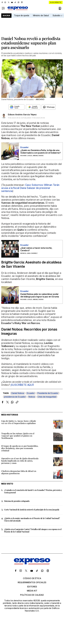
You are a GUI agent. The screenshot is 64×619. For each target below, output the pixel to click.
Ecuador (31, 393)
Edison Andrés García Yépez (22, 114)
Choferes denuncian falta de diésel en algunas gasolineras (18, 472)
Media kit (32, 591)
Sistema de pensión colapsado (16, 501)
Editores (32, 586)
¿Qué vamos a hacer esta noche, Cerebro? (36, 249)
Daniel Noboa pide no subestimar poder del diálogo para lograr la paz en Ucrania (39, 295)
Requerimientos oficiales (32, 582)
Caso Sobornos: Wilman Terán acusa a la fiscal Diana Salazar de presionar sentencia (30, 188)
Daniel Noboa (17, 393)
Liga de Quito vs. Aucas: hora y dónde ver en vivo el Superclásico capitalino (18, 422)
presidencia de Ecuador (15, 396)
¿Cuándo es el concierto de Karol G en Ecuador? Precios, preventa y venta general (33, 491)
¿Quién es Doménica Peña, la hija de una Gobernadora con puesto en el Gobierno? (40, 151)
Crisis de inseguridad (47, 396)
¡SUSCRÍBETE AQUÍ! (22, 384)
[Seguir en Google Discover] (33, 107)
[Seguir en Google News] (16, 107)
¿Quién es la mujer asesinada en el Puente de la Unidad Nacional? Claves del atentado (32, 519)
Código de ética (32, 578)
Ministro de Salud (41, 15)
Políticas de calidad (32, 595)
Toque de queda (21, 15)
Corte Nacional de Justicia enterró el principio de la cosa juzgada (31, 509)
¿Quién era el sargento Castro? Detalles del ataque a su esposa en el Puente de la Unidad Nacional (32, 530)
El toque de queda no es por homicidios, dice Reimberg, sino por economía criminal (19, 448)
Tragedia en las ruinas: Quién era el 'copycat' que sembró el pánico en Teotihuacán (17, 435)
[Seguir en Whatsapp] (49, 107)
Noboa (31, 396)
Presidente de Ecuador (47, 393)
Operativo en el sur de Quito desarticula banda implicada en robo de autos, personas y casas (19, 460)
